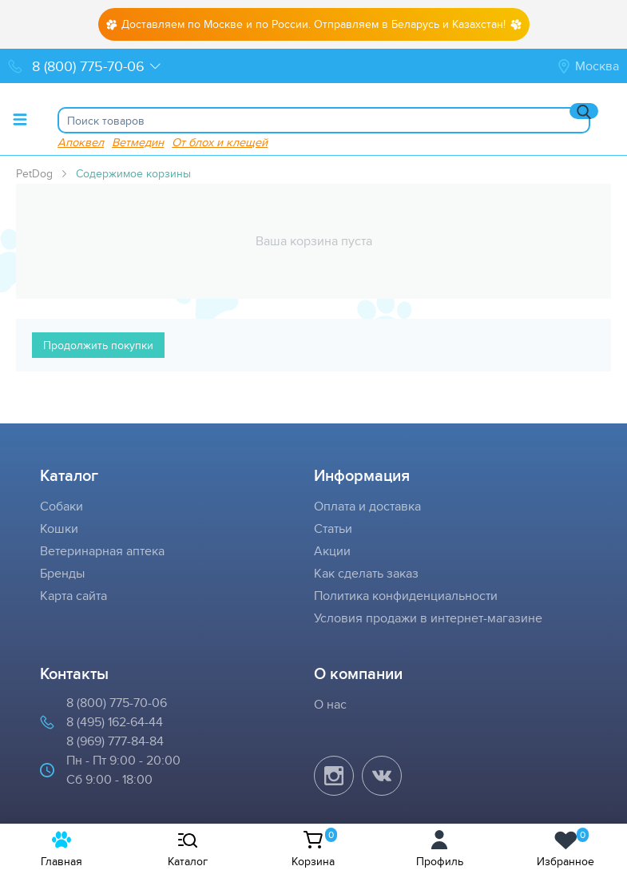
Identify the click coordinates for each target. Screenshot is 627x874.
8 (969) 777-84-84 (115, 741)
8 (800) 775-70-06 (116, 702)
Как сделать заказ (366, 573)
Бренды (62, 573)
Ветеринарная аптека (102, 551)
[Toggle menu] (20, 119)
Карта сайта (73, 595)
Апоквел (81, 141)
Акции (332, 551)
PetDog (34, 173)
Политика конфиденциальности (406, 595)
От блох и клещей (220, 141)
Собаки (61, 506)
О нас (330, 704)
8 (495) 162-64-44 (114, 722)
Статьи (333, 528)
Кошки (59, 528)
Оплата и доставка (367, 506)
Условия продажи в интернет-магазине (428, 618)
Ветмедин (138, 141)
